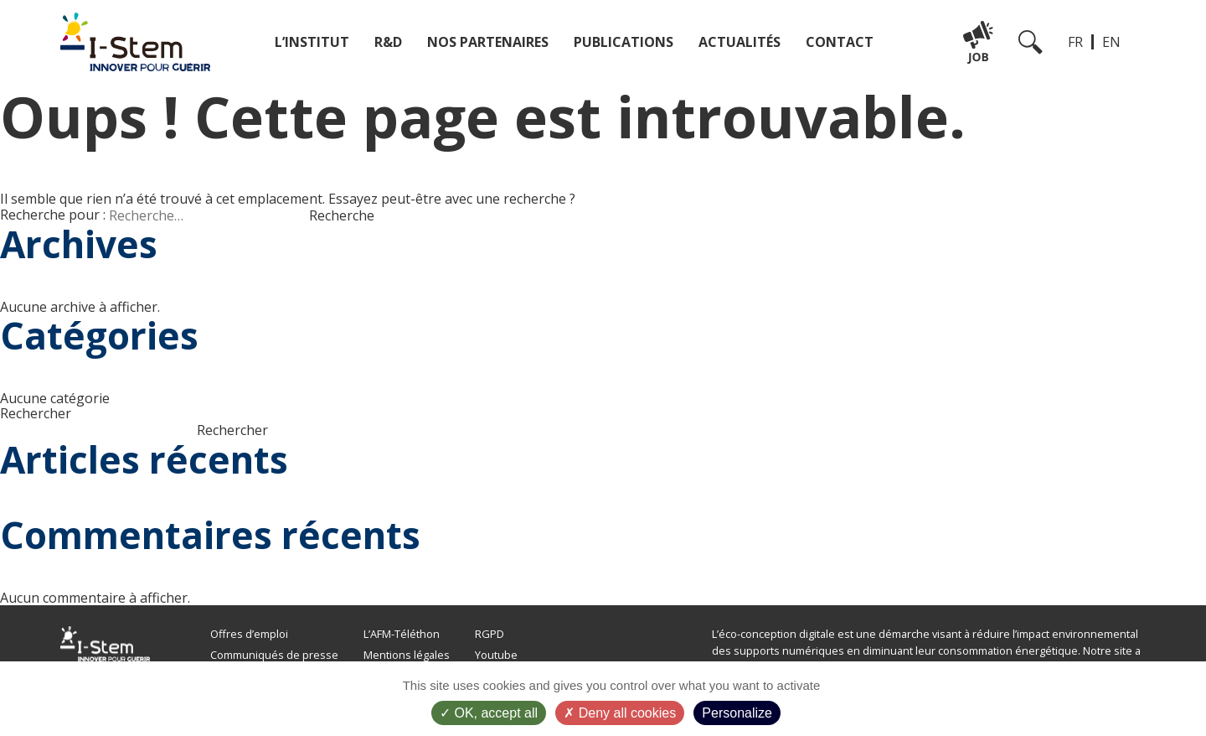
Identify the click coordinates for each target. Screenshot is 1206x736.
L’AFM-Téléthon (401, 633)
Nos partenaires (488, 42)
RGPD (489, 633)
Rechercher (35, 413)
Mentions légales (406, 654)
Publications (623, 42)
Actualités (739, 42)
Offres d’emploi (249, 633)
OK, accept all (489, 713)
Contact (840, 42)
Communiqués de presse (274, 654)
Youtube (496, 654)
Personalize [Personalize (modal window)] (737, 713)
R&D (388, 42)
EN (1111, 41)
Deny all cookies (620, 713)
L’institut (312, 42)
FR (1075, 41)
